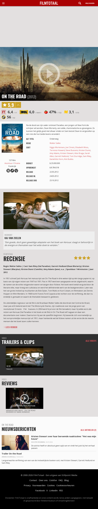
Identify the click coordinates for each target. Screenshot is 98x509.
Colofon (53, 480)
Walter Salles (55, 143)
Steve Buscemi (72, 150)
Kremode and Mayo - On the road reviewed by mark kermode (20, 411)
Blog (66, 480)
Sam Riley (87, 156)
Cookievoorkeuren (65, 485)
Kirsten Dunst (85, 150)
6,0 (35, 111)
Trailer (9, 369)
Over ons (43, 480)
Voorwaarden (38, 485)
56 (11, 117)
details (18, 105)
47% (55, 111)
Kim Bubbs (68, 159)
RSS (61, 490)
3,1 (74, 111)
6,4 (12, 111)
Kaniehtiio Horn (56, 159)
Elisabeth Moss (81, 147)
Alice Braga (79, 153)
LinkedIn (53, 490)
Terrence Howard (57, 150)
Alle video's (91, 340)
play (49, 74)
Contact (33, 480)
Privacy (27, 485)
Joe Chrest (70, 147)
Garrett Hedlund (62, 156)
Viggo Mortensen (57, 147)
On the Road (14, 96)
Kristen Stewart (66, 153)
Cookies (51, 485)
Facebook (40, 490)
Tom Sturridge (75, 156)
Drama (17, 163)
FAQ (61, 480)
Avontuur (9, 163)
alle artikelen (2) (88, 430)
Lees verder (11, 327)
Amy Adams (54, 153)
